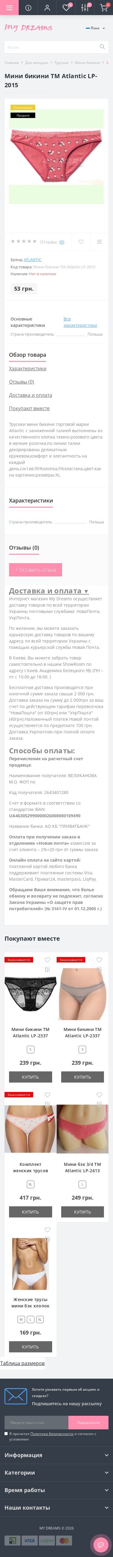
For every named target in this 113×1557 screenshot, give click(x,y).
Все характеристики (80, 322)
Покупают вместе (29, 408)
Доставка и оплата (30, 395)
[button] (47, 7)
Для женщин (36, 62)
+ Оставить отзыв (35, 569)
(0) (61, 242)
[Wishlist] (81, 241)
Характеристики (27, 368)
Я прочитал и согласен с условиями (52, 1436)
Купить (30, 1077)
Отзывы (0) (21, 381)
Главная (12, 62)
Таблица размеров (22, 1363)
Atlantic (32, 259)
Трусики (62, 62)
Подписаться (88, 1422)
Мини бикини (87, 62)
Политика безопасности (52, 1433)
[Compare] (99, 241)
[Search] (102, 47)
